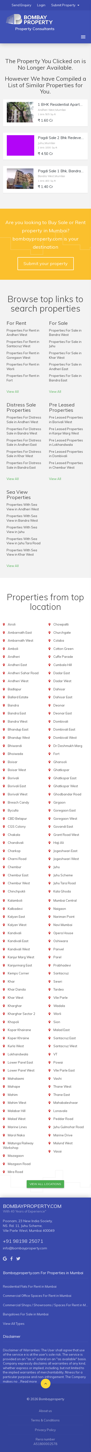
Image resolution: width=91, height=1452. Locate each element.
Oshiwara (60, 941)
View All (13, 391)
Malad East (61, 1030)
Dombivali (60, 721)
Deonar (59, 705)
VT (55, 1054)
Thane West (62, 1086)
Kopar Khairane (19, 1030)
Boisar (12, 762)
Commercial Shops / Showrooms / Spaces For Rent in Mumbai (45, 1305)
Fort (56, 754)
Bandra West (17, 721)
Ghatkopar (61, 770)
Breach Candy (18, 802)
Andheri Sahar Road (23, 673)
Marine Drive (63, 1135)
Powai (58, 1062)
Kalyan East (16, 917)
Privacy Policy (45, 1430)
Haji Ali (58, 843)
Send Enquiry (21, 5)
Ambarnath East (20, 632)
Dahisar (59, 689)
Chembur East (18, 875)
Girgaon (59, 802)
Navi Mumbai (62, 925)
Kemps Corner (18, 973)
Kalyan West (17, 925)
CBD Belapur (17, 818)
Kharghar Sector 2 (21, 1014)
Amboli (13, 649)
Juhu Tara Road (64, 883)
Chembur (14, 867)
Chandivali (16, 843)
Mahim (13, 1095)
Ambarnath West (20, 640)
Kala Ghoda (62, 891)
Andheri (14, 657)
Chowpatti (61, 624)
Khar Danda (17, 989)
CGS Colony (17, 826)
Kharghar (15, 1006)
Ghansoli (60, 762)
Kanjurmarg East (20, 965)
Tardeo (58, 989)
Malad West (16, 1119)
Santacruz (61, 973)
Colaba (58, 640)
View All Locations (45, 1184)
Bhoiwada (15, 754)
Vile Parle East (64, 1070)
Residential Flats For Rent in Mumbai (30, 1286)
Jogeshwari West (66, 859)
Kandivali (14, 933)
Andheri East (17, 665)
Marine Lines (17, 1127)
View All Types (14, 1323)
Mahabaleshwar (65, 1103)
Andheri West (18, 681)
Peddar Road (63, 1119)
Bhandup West (19, 737)
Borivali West (17, 794)
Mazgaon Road (19, 1164)
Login (41, 5)
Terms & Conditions (45, 1420)
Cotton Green (63, 649)
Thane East (61, 1095)
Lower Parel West (21, 1070)
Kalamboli (15, 900)
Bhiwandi (15, 746)
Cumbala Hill (62, 665)
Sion (56, 1022)
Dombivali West (65, 737)
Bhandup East (18, 729)
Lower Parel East (20, 1062)
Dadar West (62, 681)
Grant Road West (66, 835)
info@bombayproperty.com (25, 1248)
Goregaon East (64, 810)
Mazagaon (16, 1156)
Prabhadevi (62, 965)
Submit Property (65, 5)
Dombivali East (64, 729)
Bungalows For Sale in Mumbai (26, 1314)
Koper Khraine (18, 1038)
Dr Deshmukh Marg (67, 746)
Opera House (63, 933)
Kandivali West (19, 949)
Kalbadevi (15, 909)
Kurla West (16, 1046)
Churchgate (62, 632)
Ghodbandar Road (67, 794)
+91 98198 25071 (23, 1241)
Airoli (12, 624)
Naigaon (59, 909)
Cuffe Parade (63, 657)
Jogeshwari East (65, 851)
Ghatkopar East (64, 778)
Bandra (13, 705)
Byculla (13, 810)
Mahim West (17, 1103)
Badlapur (14, 689)
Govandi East (63, 826)
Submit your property (46, 263)
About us (45, 1411)
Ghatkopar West (65, 786)
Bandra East (17, 713)
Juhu (56, 867)
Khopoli (13, 1022)
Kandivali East (18, 941)
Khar (11, 981)
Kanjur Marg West (21, 957)
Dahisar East (62, 697)
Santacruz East (64, 1038)
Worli (57, 1014)
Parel (57, 957)
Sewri (57, 981)
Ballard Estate (18, 697)
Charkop (14, 851)
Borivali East (17, 786)
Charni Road (17, 859)
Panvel (58, 949)
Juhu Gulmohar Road (68, 1127)
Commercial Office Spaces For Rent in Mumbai (37, 1296)
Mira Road (15, 1172)
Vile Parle (60, 997)
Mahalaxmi (16, 1078)
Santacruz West (65, 1046)
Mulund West (63, 1143)
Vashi (57, 1078)
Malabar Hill (16, 1111)
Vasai (57, 1151)
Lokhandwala (18, 1054)
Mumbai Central (65, 900)
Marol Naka (16, 1135)
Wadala (59, 1006)
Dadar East (61, 673)
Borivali (13, 778)
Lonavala (60, 1111)
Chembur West (19, 883)
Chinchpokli (16, 891)
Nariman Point (63, 917)
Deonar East (62, 713)
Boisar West (17, 770)
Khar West (15, 997)
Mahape (14, 1086)
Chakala (14, 835)
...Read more (27, 1381)
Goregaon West (65, 818)
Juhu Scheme (63, 875)
